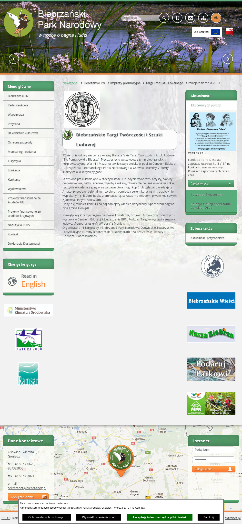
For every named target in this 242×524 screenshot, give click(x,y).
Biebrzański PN (94, 83)
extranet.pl (233, 518)
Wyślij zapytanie (22, 497)
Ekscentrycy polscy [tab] (204, 105)
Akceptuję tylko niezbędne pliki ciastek (159, 517)
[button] (14, 59)
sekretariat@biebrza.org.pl (27, 488)
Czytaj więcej (200, 183)
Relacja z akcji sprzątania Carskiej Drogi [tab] (209, 206)
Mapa (121, 462)
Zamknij (208, 517)
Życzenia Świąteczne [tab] (205, 195)
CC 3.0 (5, 518)
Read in (33, 281)
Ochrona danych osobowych (46, 517)
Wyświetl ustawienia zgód (99, 517)
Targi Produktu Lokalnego (164, 83)
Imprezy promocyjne (125, 83)
